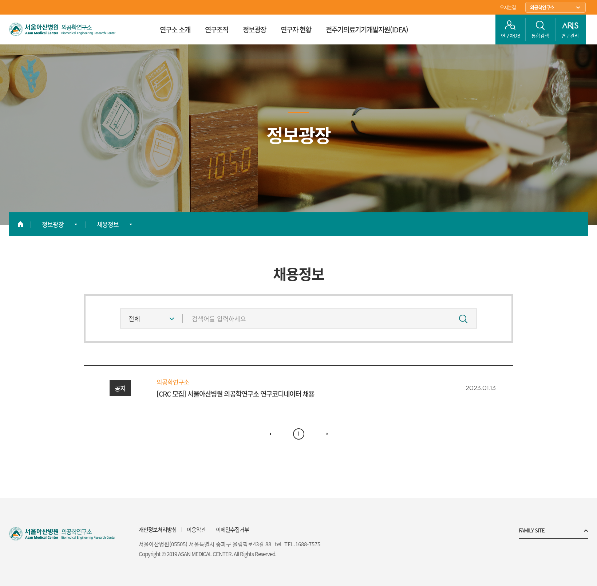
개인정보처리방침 (158, 530)
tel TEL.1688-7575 (297, 544)
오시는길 (508, 7)
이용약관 (196, 530)
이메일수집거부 (232, 530)
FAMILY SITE (532, 531)
